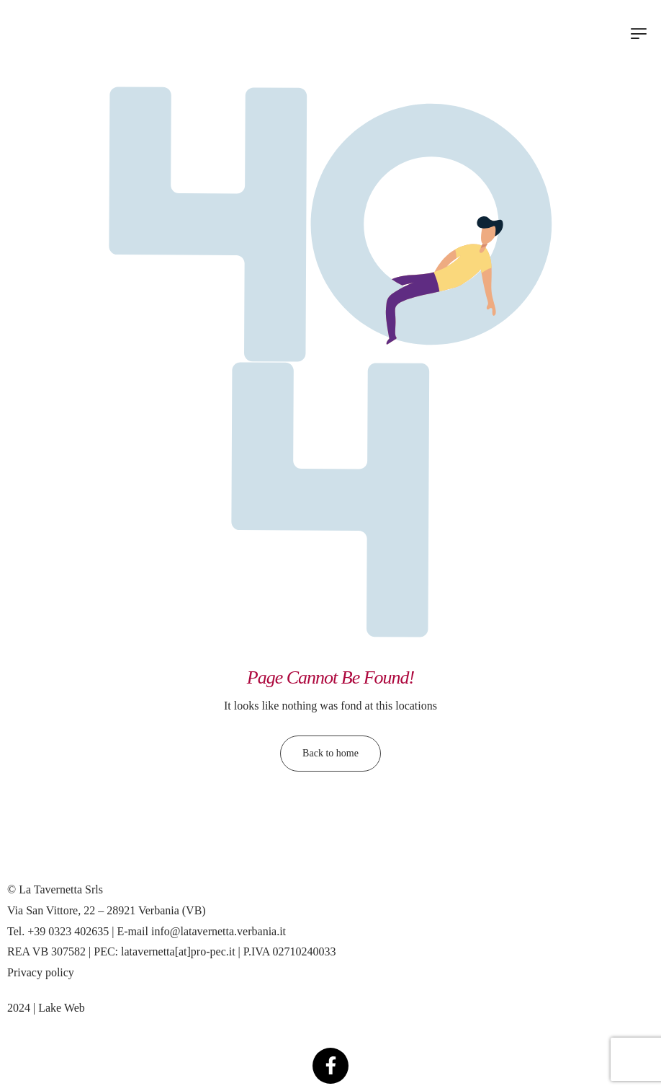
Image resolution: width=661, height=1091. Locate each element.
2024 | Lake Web (46, 1008)
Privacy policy (40, 972)
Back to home (330, 753)
